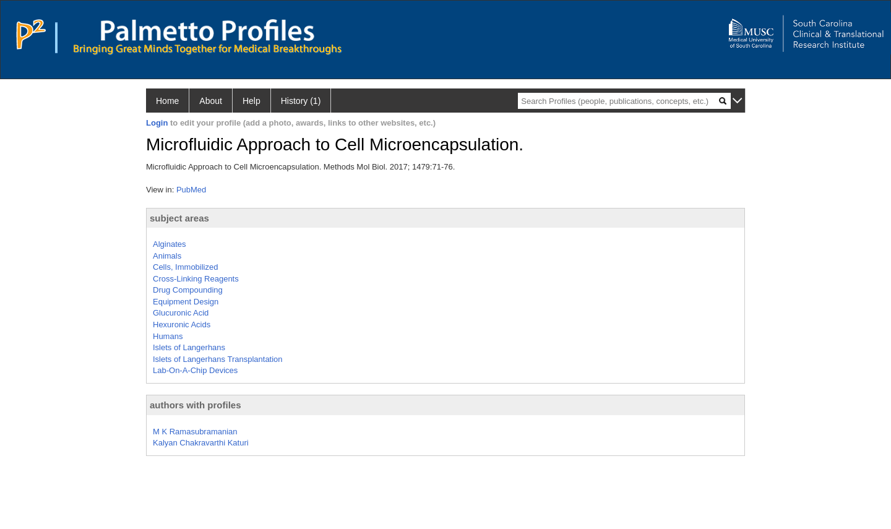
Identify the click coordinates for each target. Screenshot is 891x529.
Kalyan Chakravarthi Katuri (201, 442)
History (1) (301, 101)
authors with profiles (195, 405)
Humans (168, 336)
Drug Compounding (188, 290)
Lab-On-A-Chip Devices (195, 370)
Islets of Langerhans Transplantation (218, 359)
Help (251, 101)
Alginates (169, 244)
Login (157, 122)
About (210, 101)
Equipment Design (185, 301)
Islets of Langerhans (189, 347)
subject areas (179, 218)
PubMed (191, 189)
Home (167, 101)
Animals (167, 255)
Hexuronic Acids (181, 324)
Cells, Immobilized (185, 267)
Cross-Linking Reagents (196, 278)
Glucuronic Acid (181, 312)
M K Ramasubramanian (195, 431)
